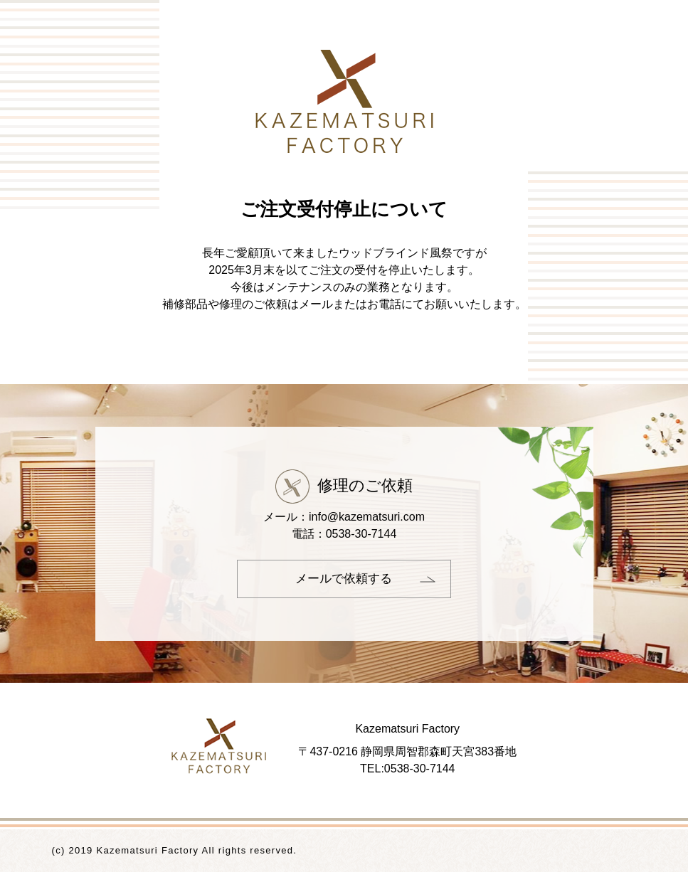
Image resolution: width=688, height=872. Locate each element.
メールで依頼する (343, 578)
